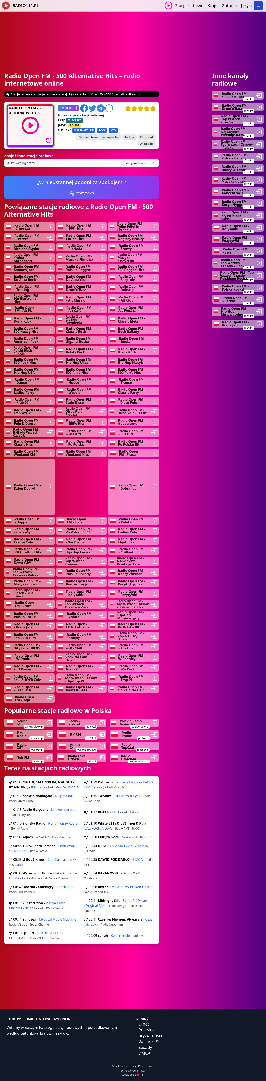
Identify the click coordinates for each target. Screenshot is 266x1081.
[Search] (258, 5)
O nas (144, 1024)
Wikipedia (147, 144)
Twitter (129, 137)
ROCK (102, 130)
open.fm (113, 137)
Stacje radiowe (189, 5)
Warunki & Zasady (148, 1044)
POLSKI (74, 125)
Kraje (213, 5)
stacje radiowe (46, 94)
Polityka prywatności (150, 1032)
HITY (113, 130)
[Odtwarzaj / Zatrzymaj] (168, 5)
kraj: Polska (70, 94)
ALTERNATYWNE (84, 130)
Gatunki (229, 5)
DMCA (144, 1053)
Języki (246, 5)
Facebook (147, 137)
